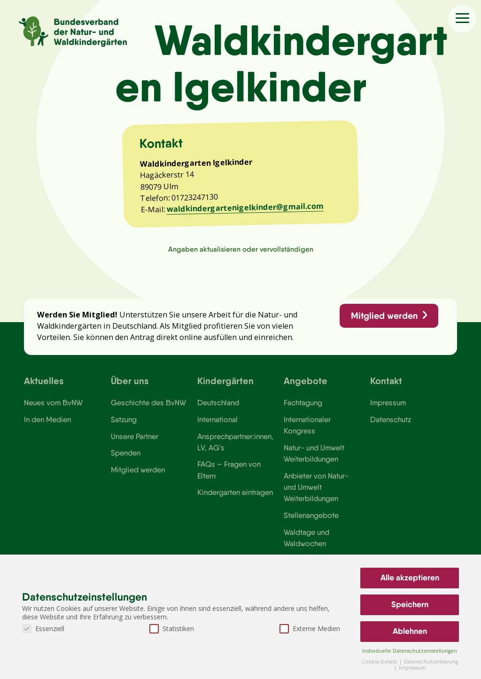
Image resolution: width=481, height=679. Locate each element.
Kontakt (386, 381)
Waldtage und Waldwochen (306, 537)
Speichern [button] (409, 604)
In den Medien (47, 419)
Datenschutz (390, 419)
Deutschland (218, 403)
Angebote (305, 381)
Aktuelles (44, 381)
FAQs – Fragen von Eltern (229, 470)
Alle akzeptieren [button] (409, 577)
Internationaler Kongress (307, 425)
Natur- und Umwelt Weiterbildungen (314, 453)
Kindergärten (225, 381)
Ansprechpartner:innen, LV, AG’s (235, 442)
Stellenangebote (311, 515)
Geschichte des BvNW (148, 403)
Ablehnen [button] (410, 631)
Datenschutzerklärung (431, 661)
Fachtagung (303, 403)
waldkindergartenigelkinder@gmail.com (244, 207)
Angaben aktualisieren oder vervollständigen (241, 249)
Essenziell (43, 628)
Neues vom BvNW (53, 403)
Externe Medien (309, 628)
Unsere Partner (134, 436)
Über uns (130, 381)
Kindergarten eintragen (235, 492)
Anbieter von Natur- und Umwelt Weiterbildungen (316, 487)
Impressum (388, 403)
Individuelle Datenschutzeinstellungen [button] (409, 651)
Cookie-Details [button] (380, 661)
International (217, 419)
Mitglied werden (384, 315)
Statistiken (171, 628)
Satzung (124, 419)
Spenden (125, 452)
